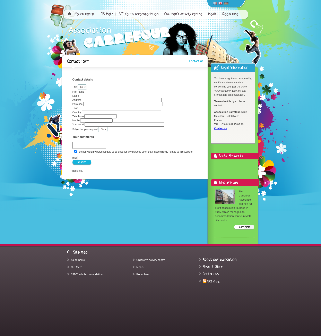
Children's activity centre (183, 14)
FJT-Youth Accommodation (138, 14)
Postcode (77, 104)
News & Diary (213, 267)
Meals (212, 14)
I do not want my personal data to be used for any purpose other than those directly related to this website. (135, 151)
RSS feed (211, 282)
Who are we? (228, 182)
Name (76, 95)
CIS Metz (107, 14)
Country (77, 112)
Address (77, 100)
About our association (219, 260)
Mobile (76, 120)
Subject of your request (85, 129)
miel (75, 157)
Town (75, 108)
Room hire (230, 14)
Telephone (78, 116)
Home (69, 13)
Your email (78, 124)
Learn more (244, 227)
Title (75, 87)
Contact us (196, 61)
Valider (82, 162)
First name (78, 91)
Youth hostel (85, 14)
